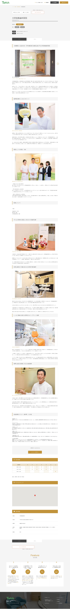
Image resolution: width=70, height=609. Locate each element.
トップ (13, 6)
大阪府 (15, 6)
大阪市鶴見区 (18, 6)
